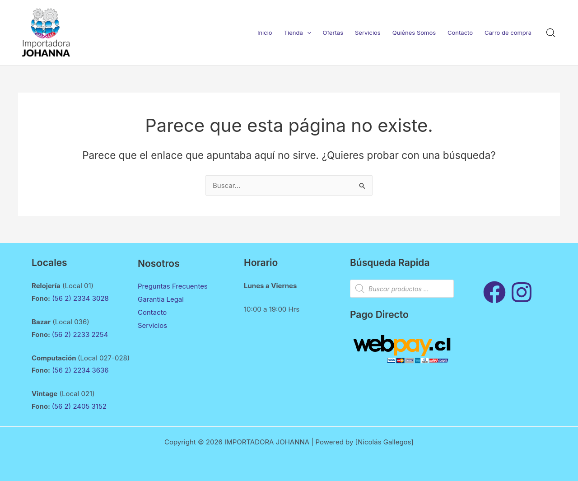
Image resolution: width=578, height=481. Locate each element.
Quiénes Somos (414, 32)
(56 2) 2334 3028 (81, 298)
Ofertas (333, 32)
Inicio (264, 32)
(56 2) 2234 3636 (80, 370)
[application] (307, 32)
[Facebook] (494, 292)
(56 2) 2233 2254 (80, 334)
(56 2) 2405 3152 (79, 406)
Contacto (460, 32)
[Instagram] (521, 292)
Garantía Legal (161, 298)
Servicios (368, 32)
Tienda (297, 32)
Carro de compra (508, 32)
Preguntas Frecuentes (173, 286)
